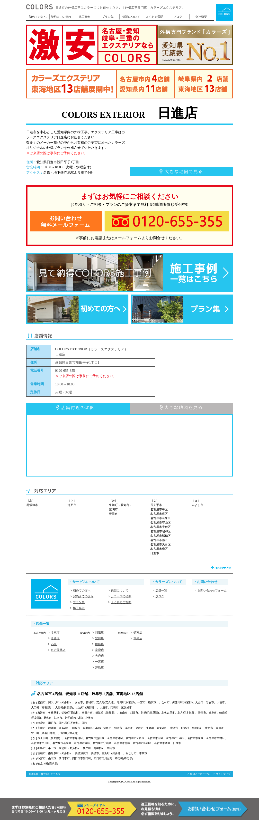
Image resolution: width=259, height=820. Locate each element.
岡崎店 (99, 644)
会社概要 (201, 17)
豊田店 (99, 638)
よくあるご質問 (121, 602)
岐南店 (138, 632)
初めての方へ (37, 17)
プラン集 (108, 17)
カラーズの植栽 (121, 596)
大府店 (99, 656)
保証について (131, 17)
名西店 (55, 638)
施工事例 (84, 17)
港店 (54, 644)
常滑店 (99, 650)
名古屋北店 (58, 650)
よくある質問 (154, 17)
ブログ (177, 17)
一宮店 (99, 661)
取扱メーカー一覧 (200, 773)
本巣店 (138, 638)
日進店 (99, 632)
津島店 (99, 667)
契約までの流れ (61, 17)
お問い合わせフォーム (212, 590)
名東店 (55, 632)
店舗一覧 (161, 590)
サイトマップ (223, 773)
